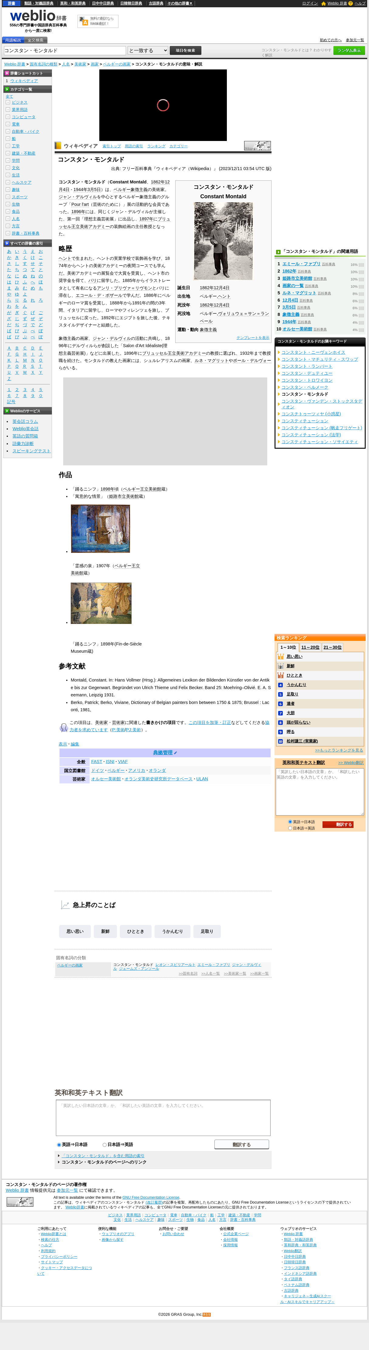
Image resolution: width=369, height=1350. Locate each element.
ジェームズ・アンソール (139, 968)
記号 (11, 402)
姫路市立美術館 (124, 496)
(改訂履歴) (153, 1202)
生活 (16, 175)
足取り (207, 931)
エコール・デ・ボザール (99, 295)
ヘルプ (360, 3)
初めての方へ (331, 40)
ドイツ (97, 770)
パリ (92, 280)
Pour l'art (80, 204)
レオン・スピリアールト (175, 964)
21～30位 (332, 647)
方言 (16, 226)
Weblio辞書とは (53, 1234)
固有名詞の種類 (43, 64)
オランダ (157, 770)
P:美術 (118, 729)
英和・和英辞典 (73, 3)
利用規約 (48, 1251)
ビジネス (20, 102)
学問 (16, 160)
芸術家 (118, 722)
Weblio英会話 (25, 428)
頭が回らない (298, 722)
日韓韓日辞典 (131, 3)
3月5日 (94, 189)
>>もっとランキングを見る (339, 750)
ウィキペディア (81, 146)
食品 (16, 211)
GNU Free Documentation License (150, 1197)
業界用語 (20, 109)
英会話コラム (25, 421)
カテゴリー (178, 146)
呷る (291, 731)
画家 (95, 64)
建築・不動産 (24, 153)
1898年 (107, 489)
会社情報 (230, 1239)
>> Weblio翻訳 (351, 762)
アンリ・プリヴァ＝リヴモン (124, 288)
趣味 (16, 189)
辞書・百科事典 (25, 233)
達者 (291, 703)
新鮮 (105, 931)
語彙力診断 (23, 443)
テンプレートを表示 (253, 338)
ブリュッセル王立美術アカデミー (174, 353)
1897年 (146, 218)
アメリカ (136, 770)
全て (9, 96)
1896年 (78, 211)
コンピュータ (24, 117)
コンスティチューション (305, 420)
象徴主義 (208, 329)
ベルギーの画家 (117, 64)
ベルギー (122, 189)
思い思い (75, 931)
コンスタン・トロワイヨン (307, 380)
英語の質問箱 (25, 436)
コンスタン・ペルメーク (305, 387)
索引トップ (112, 146)
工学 (16, 146)
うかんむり (172, 931)
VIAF (123, 761)
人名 (66, 64)
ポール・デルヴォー (252, 360)
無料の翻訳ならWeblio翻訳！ (102, 21)
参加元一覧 (355, 40)
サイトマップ (52, 1262)
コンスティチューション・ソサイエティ (320, 441)
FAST (96, 761)
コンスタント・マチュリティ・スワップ (320, 359)
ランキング (156, 146)
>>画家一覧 (259, 973)
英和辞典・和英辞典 (300, 1245)
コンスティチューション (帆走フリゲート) (322, 427)
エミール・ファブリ (213, 964)
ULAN (202, 778)
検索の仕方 (50, 1239)
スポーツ (20, 197)
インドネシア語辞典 (300, 1273)
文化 (16, 168)
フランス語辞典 (296, 1268)
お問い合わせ (173, 1234)
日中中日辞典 (103, 3)
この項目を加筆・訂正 (210, 722)
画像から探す (113, 1239)
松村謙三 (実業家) (302, 741)
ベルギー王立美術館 (142, 489)
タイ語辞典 (293, 1279)
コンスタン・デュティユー (307, 373)
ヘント (224, 296)
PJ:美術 (133, 729)
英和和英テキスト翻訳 (89, 1092)
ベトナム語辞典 (296, 1285)
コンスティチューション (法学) (311, 434)
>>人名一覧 (210, 973)
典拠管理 (163, 752)
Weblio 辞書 (337, 3)
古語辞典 (156, 3)
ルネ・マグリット (212, 360)
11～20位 (310, 647)
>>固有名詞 (188, 973)
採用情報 (230, 1245)
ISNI (110, 761)
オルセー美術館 (106, 778)
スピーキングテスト (31, 450)
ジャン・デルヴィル (78, 196)
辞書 (11, 3)
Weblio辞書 (74, 1207)
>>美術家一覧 (235, 973)
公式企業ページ (236, 1234)
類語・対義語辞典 (38, 3)
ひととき (135, 931)
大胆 (291, 713)
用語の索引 (134, 146)
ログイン (310, 3)
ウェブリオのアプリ (118, 1234)
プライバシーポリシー (59, 1256)
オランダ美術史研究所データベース (159, 778)
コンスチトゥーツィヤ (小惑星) (311, 413)
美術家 (80, 64)
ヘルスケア (22, 182)
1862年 (207, 287)
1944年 (80, 189)
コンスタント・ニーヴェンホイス (313, 352)
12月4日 (222, 287)
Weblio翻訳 (293, 1251)
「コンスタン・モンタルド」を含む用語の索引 (103, 1156)
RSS (206, 1314)
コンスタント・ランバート (307, 366)
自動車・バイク (25, 131)
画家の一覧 (293, 285)
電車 (16, 124)
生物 (16, 204)
